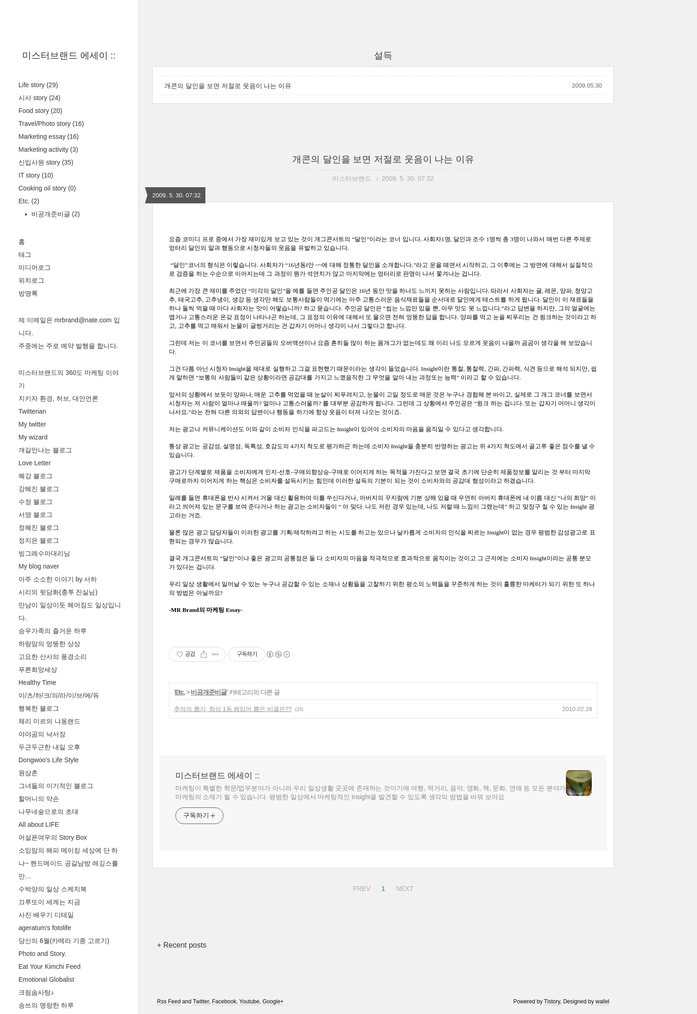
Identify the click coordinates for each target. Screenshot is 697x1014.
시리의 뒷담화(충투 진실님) (57, 592)
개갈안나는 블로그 (45, 450)
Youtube (249, 1001)
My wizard (33, 437)
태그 (24, 254)
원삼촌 (28, 773)
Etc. (28, 201)
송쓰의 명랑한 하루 (46, 1005)
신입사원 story (45, 162)
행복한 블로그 (38, 708)
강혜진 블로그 (38, 488)
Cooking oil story (47, 188)
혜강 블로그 (35, 476)
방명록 (28, 293)
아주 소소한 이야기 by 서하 (57, 579)
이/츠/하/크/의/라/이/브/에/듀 (58, 695)
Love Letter (34, 463)
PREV (360, 887)
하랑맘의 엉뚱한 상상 (49, 643)
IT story (35, 175)
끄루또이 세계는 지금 (49, 902)
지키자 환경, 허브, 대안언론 (58, 398)
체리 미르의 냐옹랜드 (49, 721)
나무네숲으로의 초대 (48, 811)
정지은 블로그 (38, 540)
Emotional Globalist (46, 979)
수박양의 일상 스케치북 (52, 889)
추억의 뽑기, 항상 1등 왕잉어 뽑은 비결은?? (233, 709)
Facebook (224, 1001)
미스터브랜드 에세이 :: (68, 55)
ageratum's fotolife (44, 927)
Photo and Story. (42, 953)
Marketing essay (48, 136)
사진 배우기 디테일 (46, 915)
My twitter (32, 424)
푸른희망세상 (37, 669)
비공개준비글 (55, 214)
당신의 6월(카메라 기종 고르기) (63, 940)
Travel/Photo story (51, 123)
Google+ (273, 1001)
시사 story (39, 97)
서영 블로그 (35, 514)
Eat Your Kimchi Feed (49, 966)
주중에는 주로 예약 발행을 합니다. (68, 346)
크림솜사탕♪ (36, 992)
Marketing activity (48, 149)
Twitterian (32, 411)
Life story (38, 85)
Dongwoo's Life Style (48, 760)
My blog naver (38, 566)
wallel (602, 1001)
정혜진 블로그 (38, 527)
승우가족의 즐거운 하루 (52, 630)
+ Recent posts (181, 945)
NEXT (403, 887)
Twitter (201, 1001)
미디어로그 (34, 267)
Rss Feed (168, 1001)
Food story (40, 110)
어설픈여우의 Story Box (52, 837)
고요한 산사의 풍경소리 (52, 656)
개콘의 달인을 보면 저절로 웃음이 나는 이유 (227, 85)
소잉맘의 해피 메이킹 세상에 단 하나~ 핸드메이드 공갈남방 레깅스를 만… (68, 863)
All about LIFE (38, 824)
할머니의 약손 (38, 798)
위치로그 (31, 280)
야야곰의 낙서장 (42, 734)
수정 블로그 (35, 501)
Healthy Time (37, 682)
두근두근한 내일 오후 (49, 747)
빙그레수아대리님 (44, 553)
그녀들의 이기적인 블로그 (55, 785)
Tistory (552, 1001)
